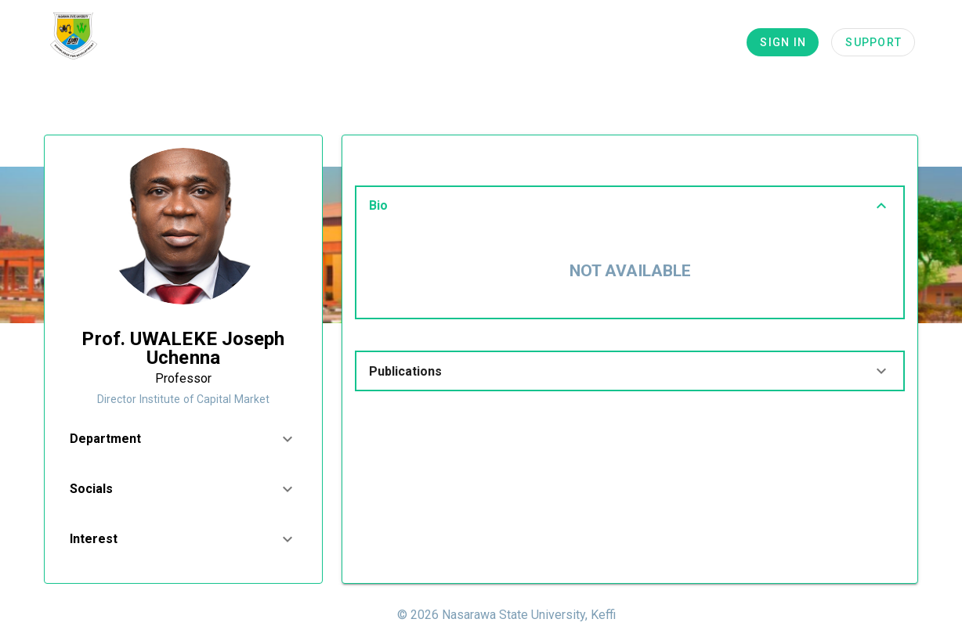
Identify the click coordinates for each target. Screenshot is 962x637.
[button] (183, 439)
